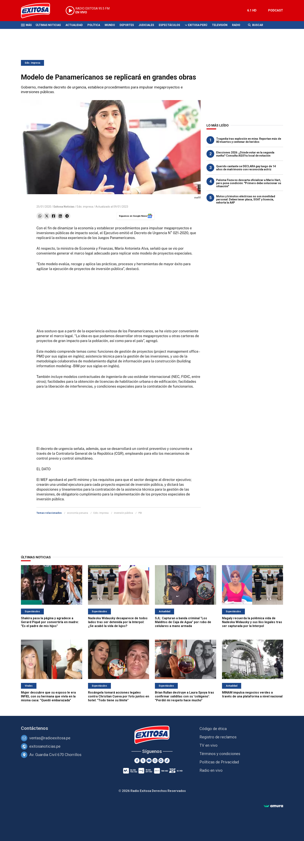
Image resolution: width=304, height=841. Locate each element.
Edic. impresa (85, 206)
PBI (140, 512)
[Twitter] (143, 760)
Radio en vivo (211, 770)
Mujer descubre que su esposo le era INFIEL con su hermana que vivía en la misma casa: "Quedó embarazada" (48, 696)
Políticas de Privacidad (219, 762)
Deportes (127, 25)
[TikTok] (167, 760)
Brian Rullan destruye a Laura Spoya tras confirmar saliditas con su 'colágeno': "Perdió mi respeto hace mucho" (184, 696)
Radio (236, 25)
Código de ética (213, 728)
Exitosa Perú (197, 25)
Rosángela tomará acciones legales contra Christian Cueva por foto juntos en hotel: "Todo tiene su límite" (118, 696)
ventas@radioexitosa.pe (49, 738)
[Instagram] (155, 760)
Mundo (110, 25)
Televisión (219, 25)
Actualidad (74, 25)
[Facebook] (137, 760)
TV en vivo (209, 745)
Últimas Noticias (48, 25)
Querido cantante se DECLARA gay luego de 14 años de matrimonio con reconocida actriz (246, 168)
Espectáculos (169, 25)
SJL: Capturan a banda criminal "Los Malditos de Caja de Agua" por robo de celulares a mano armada (183, 622)
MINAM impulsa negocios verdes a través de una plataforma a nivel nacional (252, 694)
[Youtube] (149, 760)
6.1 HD (251, 10)
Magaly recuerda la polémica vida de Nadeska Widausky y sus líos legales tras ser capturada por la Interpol (252, 622)
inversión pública (123, 512)
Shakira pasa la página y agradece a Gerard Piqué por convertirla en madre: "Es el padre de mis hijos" (50, 622)
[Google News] (161, 760)
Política (93, 25)
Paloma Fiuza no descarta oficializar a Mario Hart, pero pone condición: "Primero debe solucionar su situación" (248, 183)
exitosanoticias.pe (44, 746)
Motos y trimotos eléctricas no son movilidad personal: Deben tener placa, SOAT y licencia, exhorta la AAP (245, 199)
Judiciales (146, 25)
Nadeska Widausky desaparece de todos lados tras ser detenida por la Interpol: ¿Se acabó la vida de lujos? (118, 622)
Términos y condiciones (220, 753)
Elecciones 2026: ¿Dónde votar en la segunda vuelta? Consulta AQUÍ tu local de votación (245, 154)
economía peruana (77, 512)
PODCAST (275, 10)
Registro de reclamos (218, 737)
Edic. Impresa (32, 62)
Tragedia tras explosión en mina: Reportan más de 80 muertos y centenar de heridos (248, 140)
